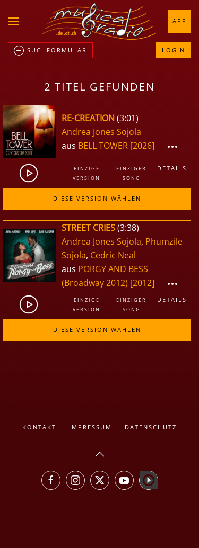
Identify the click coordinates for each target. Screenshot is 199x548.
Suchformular (50, 51)
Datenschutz (151, 427)
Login (173, 50)
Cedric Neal (113, 255)
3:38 (128, 227)
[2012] (142, 283)
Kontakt (39, 427)
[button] (13, 21)
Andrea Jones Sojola (101, 132)
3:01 (127, 118)
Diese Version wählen (97, 198)
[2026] (142, 145)
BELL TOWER (104, 145)
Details (172, 168)
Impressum (90, 427)
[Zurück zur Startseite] (99, 21)
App (179, 21)
